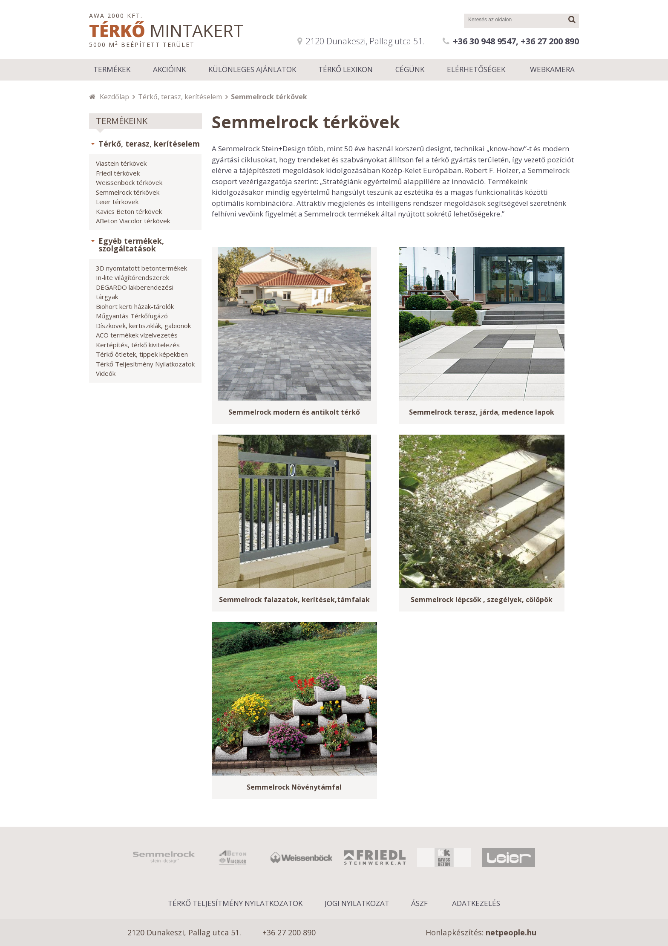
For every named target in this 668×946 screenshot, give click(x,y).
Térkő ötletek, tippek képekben (142, 354)
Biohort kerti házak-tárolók (135, 306)
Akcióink (169, 69)
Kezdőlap (114, 96)
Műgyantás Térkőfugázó (132, 315)
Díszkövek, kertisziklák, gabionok (143, 325)
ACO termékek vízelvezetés (137, 335)
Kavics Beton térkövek (129, 211)
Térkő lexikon (345, 69)
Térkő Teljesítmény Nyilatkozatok (145, 364)
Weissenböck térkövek (129, 182)
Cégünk (409, 69)
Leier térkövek (117, 201)
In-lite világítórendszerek (132, 277)
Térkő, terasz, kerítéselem (180, 96)
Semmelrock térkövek (127, 192)
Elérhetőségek (476, 69)
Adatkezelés (476, 903)
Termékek (111, 69)
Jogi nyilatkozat (357, 903)
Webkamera (552, 69)
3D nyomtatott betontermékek (141, 268)
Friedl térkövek (118, 173)
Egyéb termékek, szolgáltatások (131, 244)
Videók (105, 373)
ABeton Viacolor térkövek (133, 220)
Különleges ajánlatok (252, 69)
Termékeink (121, 121)
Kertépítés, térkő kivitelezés (138, 344)
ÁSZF (419, 903)
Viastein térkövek (121, 163)
